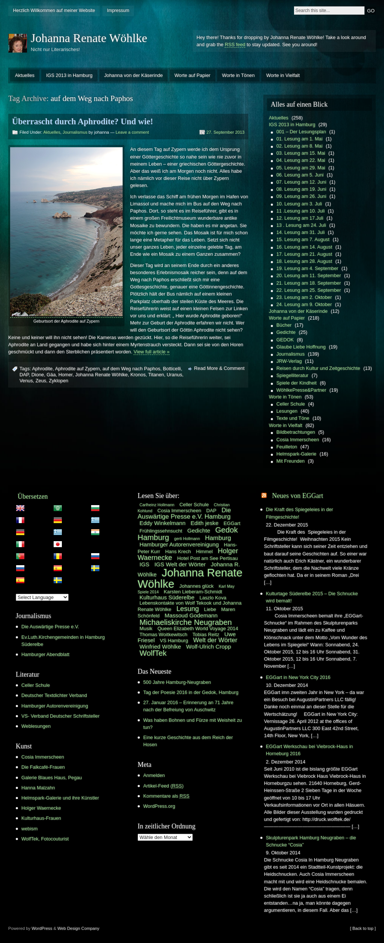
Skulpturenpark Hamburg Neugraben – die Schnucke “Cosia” (311, 841)
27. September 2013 (225, 132)
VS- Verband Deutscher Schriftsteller (60, 716)
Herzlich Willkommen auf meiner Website (54, 10)
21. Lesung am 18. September (308, 283)
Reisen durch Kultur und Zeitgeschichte (318, 368)
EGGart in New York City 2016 (298, 677)
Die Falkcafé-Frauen (43, 767)
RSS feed (235, 44)
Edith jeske (204, 523)
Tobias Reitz (205, 634)
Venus (26, 380)
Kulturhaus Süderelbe (167, 597)
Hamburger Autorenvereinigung (54, 706)
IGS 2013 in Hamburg (69, 75)
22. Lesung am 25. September (308, 290)
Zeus (41, 380)
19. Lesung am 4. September (307, 268)
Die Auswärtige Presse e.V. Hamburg (184, 513)
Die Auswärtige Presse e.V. (50, 626)
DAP (24, 374)
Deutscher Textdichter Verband (54, 695)
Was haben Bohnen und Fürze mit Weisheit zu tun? (192, 723)
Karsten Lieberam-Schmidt (193, 591)
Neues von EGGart (297, 495)
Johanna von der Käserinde (133, 75)
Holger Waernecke (41, 808)
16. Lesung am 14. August (304, 247)
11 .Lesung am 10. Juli (300, 211)
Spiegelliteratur (292, 375)
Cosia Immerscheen (297, 439)
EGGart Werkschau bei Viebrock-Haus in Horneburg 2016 (309, 750)
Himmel (204, 551)
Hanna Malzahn (38, 788)
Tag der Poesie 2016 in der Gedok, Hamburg (190, 692)
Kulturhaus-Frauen (41, 818)
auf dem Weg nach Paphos (131, 368)
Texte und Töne (292, 418)
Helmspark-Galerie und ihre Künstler (60, 798)
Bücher (284, 325)
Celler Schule (290, 404)
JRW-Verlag (289, 361)
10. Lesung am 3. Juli (299, 204)
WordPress (42, 928)
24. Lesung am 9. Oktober (304, 304)
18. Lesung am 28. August (304, 261)
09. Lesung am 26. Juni (301, 196)
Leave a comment (132, 132)
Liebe (210, 609)
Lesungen (286, 411)
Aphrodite (42, 368)
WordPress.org (159, 806)
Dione (38, 374)
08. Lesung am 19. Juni (301, 189)
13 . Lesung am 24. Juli (301, 225)
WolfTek (153, 653)
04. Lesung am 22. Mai (300, 160)
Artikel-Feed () (163, 786)
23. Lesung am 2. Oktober (304, 297)
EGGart (232, 523)
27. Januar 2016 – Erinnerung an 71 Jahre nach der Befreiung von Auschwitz (188, 706)
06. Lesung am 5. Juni (300, 175)
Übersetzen (33, 496)
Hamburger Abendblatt (45, 654)
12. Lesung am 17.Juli (299, 218)
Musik (146, 628)
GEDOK (285, 339)
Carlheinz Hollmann (157, 504)
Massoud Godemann (191, 615)
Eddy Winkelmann (163, 523)
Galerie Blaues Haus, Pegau (51, 777)
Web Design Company (78, 928)
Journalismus (75, 132)
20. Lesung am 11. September (308, 275)
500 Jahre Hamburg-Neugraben (177, 682)
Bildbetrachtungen (295, 432)
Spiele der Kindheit (296, 383)
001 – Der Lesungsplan (301, 131)
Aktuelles (24, 75)
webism (29, 828)
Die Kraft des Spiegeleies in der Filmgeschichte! (299, 513)
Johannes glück (196, 586)
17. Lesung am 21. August (304, 254)
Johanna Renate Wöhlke (89, 38)
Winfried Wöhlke (160, 646)
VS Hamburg (174, 640)
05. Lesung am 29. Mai (300, 167)
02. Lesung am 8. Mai (299, 146)
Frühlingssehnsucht (161, 531)
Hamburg (218, 538)
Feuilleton (286, 447)
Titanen (156, 374)
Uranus (174, 374)
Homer (65, 374)
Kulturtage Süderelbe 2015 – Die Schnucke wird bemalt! (312, 597)
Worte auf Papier (192, 75)
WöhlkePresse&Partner (301, 390)
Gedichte (286, 332)
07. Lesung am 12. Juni (301, 182)
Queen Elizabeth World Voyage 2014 (198, 628)
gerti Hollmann (187, 538)
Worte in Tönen (238, 75)
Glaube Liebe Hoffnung (301, 347)
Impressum (118, 10)
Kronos (138, 374)
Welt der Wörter (215, 640)
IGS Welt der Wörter (180, 564)
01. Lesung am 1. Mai (299, 139)
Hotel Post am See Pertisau (207, 558)
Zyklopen (58, 380)
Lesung (187, 609)
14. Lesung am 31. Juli (300, 232)
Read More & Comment (219, 368)
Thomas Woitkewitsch (164, 634)
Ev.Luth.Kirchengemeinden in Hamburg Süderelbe (63, 640)
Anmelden (154, 775)
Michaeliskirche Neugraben (186, 622)
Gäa (51, 374)
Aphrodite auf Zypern (77, 368)
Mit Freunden (290, 461)
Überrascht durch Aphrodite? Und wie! (82, 121)
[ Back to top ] (363, 928)
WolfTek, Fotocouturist (45, 839)
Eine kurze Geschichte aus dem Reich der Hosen (188, 741)
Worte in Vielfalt (283, 75)
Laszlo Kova (213, 598)
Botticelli (172, 368)
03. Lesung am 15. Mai (300, 153)
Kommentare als (166, 796)
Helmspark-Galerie (296, 454)
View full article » (152, 352)
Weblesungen (36, 726)
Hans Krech (178, 551)
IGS (144, 564)
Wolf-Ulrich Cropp (208, 646)
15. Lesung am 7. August (303, 239)
